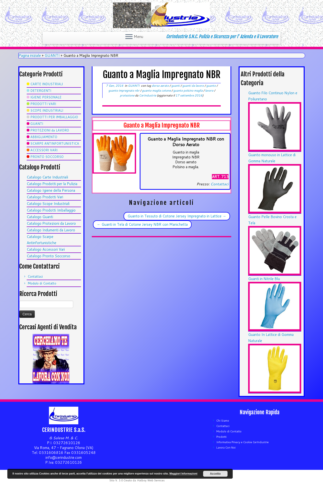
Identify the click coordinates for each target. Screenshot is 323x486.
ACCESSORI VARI (44, 150)
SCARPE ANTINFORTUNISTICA (54, 143)
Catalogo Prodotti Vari (45, 197)
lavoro (209, 90)
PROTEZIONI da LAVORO (49, 130)
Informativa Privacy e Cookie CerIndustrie (242, 442)
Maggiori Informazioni (183, 473)
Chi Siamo (222, 421)
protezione (127, 95)
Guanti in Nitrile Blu (264, 278)
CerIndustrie (147, 95)
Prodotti (221, 437)
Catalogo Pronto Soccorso (48, 256)
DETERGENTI (40, 90)
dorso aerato (161, 85)
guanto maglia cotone (157, 90)
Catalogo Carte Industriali (47, 177)
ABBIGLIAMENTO (43, 137)
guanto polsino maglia (188, 90)
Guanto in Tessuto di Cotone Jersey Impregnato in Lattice (176, 216)
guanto (211, 85)
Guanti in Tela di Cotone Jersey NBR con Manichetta (142, 224)
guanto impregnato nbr (124, 90)
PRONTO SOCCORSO (47, 156)
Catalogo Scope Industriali (48, 203)
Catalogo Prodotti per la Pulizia (52, 183)
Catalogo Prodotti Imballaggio (51, 210)
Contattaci (35, 276)
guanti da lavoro (193, 85)
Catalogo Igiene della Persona (51, 190)
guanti (176, 85)
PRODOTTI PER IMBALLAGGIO (54, 117)
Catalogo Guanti (40, 216)
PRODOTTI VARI (43, 104)
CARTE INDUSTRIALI (46, 84)
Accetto (215, 473)
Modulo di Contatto (42, 283)
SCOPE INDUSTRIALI (46, 110)
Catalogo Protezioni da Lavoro (51, 223)
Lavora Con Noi (226, 448)
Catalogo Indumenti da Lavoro (51, 230)
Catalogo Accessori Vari (46, 249)
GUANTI (52, 55)
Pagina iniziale (30, 55)
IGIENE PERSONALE (45, 97)
